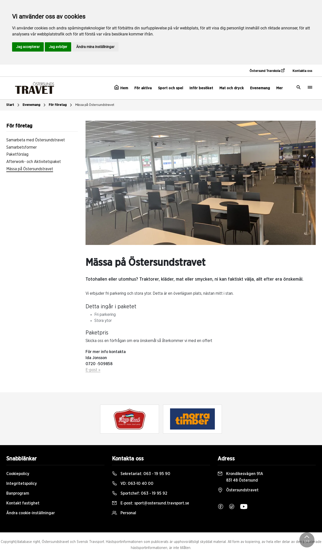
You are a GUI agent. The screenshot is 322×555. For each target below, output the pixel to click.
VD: (132, 483)
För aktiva (143, 88)
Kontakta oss (302, 71)
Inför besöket (201, 88)
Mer (279, 88)
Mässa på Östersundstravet (94, 105)
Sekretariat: (141, 474)
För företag (61, 105)
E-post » (93, 370)
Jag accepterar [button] (28, 47)
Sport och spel (170, 88)
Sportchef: (139, 493)
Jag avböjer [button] (58, 47)
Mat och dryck (231, 88)
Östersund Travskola (267, 71)
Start (13, 105)
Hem (121, 87)
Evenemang (260, 88)
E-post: (150, 503)
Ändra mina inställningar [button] (95, 47)
